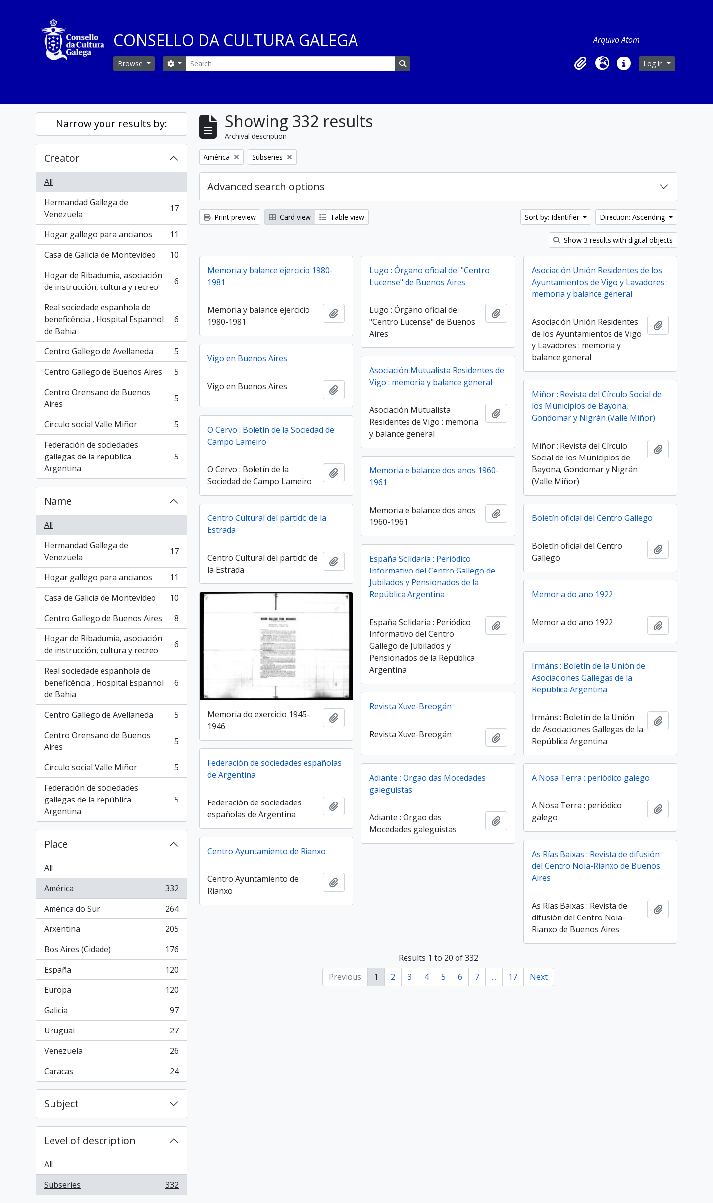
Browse (131, 63)
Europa (111, 992)
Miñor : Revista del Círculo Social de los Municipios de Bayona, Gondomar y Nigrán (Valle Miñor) (597, 406)
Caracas (111, 1073)
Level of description (90, 1140)
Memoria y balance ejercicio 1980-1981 (270, 276)
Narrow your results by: (111, 123)
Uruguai (111, 1033)
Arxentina (111, 931)
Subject (61, 1103)
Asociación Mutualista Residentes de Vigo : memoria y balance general (436, 376)
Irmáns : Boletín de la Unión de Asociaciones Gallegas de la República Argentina (588, 677)
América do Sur (111, 911)
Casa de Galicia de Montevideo (111, 257)
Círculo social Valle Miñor (111, 426)
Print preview (230, 217)
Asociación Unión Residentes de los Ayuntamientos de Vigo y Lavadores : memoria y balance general (600, 282)
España (111, 972)
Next (539, 977)
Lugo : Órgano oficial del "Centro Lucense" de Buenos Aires (429, 276)
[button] (580, 63)
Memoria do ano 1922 (572, 594)
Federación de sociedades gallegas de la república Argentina (111, 456)
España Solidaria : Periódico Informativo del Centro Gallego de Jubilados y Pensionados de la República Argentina (432, 576)
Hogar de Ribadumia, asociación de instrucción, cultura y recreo (111, 281)
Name (58, 501)
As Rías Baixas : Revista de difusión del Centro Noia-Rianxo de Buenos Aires (596, 866)
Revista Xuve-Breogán (410, 706)
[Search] (290, 63)
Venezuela (111, 1053)
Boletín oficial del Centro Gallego (592, 518)
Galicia (111, 1012)
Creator (62, 158)
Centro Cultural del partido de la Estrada (266, 524)
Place (56, 844)
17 (513, 977)
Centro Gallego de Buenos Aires (111, 374)
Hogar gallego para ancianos (111, 237)
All (48, 181)
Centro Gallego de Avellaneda (111, 353)
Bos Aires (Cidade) (111, 951)
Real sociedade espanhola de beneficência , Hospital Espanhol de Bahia (111, 319)
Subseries (111, 1187)
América (111, 890)
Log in (654, 63)
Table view (341, 217)
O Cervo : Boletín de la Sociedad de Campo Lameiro (270, 435)
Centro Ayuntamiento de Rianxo (266, 851)
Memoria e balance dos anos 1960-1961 (434, 476)
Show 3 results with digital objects (613, 240)
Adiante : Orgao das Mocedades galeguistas (427, 783)
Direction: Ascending (633, 217)
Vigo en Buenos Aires (247, 358)
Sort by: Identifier (553, 217)
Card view (290, 217)
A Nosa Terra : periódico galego (591, 777)
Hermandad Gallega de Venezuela (111, 208)
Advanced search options (266, 186)
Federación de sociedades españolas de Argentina (274, 768)
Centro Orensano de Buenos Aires (111, 398)
